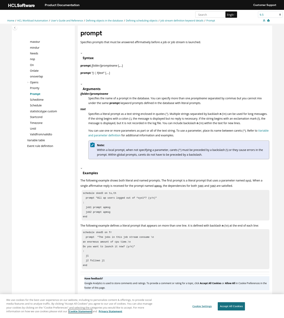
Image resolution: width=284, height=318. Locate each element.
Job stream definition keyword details (182, 20)
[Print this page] (268, 21)
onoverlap (36, 76)
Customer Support (264, 5)
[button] (28, 42)
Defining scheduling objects (142, 20)
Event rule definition (40, 146)
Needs (34, 53)
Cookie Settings (202, 308)
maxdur (35, 42)
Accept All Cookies (231, 308)
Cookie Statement (80, 313)
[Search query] (215, 14)
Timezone (36, 123)
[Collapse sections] (264, 21)
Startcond (36, 117)
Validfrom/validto (41, 134)
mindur (34, 47)
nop (32, 59)
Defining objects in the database (104, 20)
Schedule (36, 105)
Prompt (210, 20)
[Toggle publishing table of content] (15, 28)
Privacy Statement (110, 313)
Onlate (34, 71)
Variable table (36, 140)
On (32, 65)
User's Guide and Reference (67, 20)
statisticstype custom (43, 111)
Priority (34, 88)
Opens (34, 82)
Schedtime (37, 99)
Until (33, 128)
